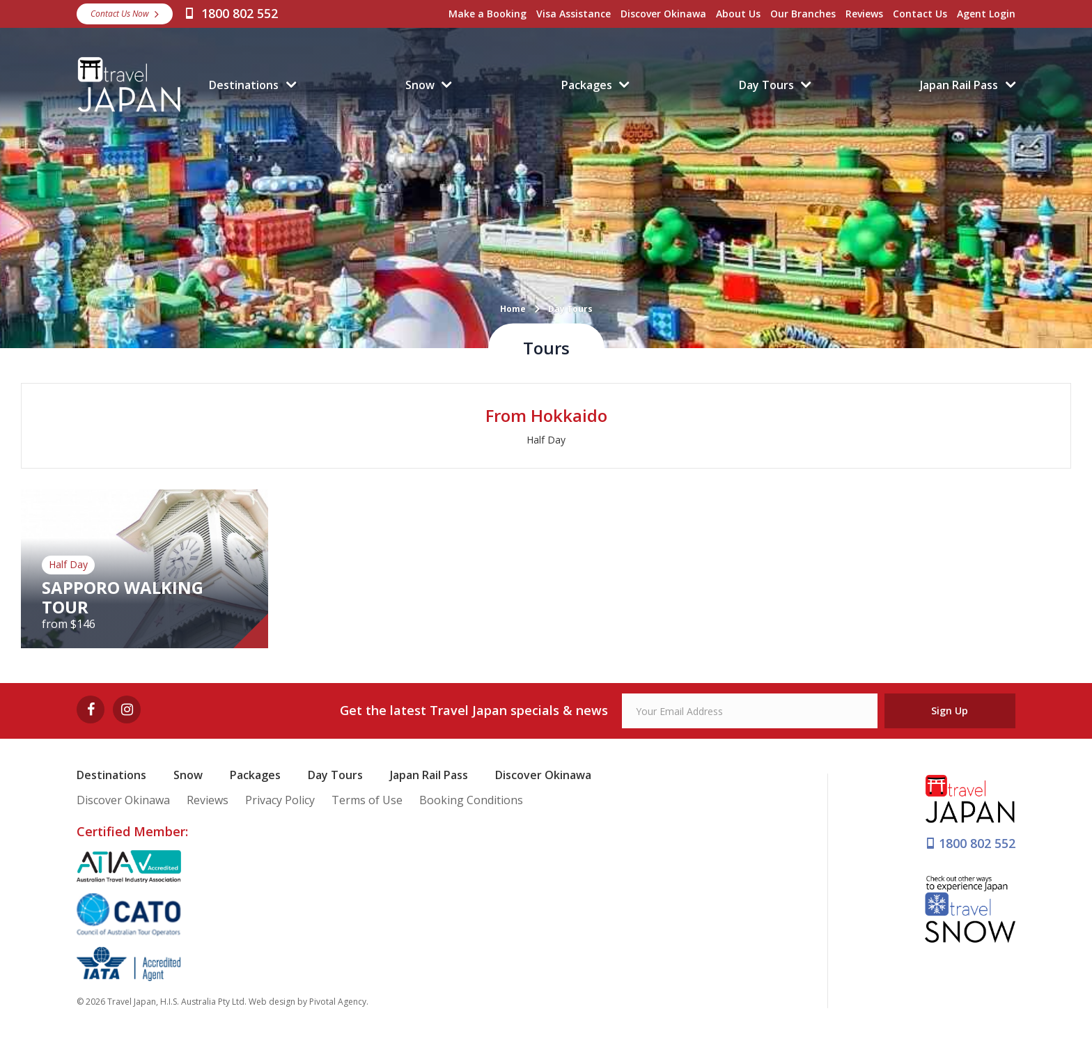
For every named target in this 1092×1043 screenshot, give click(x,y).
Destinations (244, 85)
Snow (420, 85)
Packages (586, 85)
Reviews (864, 13)
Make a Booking (487, 13)
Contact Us (920, 13)
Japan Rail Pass (959, 85)
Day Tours (766, 85)
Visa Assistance (573, 13)
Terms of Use (367, 800)
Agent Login (986, 13)
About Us (738, 13)
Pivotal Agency (337, 1001)
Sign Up (949, 710)
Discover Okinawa (663, 13)
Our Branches (803, 13)
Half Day (546, 439)
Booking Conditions (471, 800)
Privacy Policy (280, 800)
